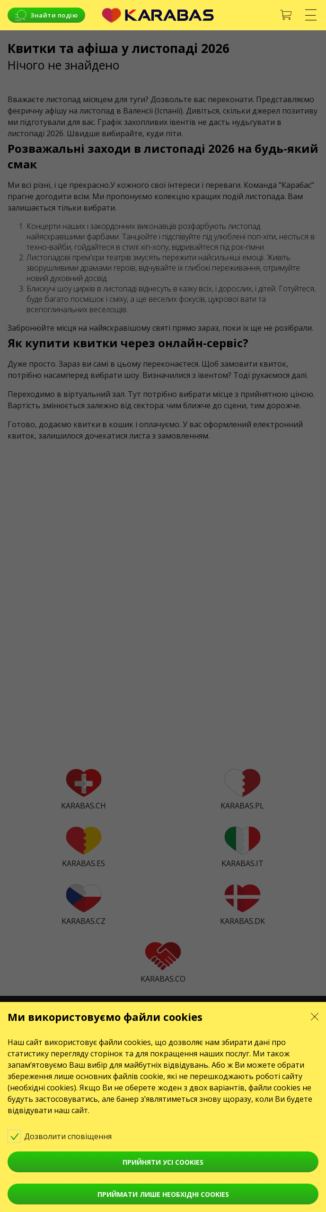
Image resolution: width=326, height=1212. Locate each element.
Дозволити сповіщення (66, 1136)
